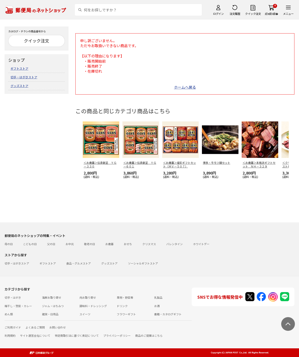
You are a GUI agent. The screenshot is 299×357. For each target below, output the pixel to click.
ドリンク (122, 306)
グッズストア (19, 86)
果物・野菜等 (125, 297)
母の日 (9, 244)
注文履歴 (235, 13)
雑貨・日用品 (50, 314)
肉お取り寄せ (87, 297)
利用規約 (10, 335)
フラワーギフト (126, 314)
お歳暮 (109, 244)
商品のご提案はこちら (149, 335)
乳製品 (158, 297)
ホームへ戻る (185, 87)
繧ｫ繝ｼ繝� (271, 13)
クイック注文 (253, 13)
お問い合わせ (57, 327)
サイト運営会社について (35, 335)
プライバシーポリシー (117, 335)
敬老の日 (89, 244)
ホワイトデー (201, 244)
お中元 (70, 244)
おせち (128, 244)
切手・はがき (13, 297)
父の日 (51, 244)
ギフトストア (19, 68)
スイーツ (84, 314)
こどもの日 (30, 244)
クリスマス (149, 244)
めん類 (9, 314)
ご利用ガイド (13, 327)
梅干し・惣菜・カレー (18, 306)
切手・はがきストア (24, 77)
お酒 (157, 306)
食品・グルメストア (78, 263)
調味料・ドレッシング (93, 306)
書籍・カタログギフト (168, 314)
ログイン (218, 13)
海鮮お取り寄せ (51, 297)
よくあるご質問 (35, 327)
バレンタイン (174, 244)
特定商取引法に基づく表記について (77, 335)
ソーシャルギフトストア (143, 263)
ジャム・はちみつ (53, 306)
